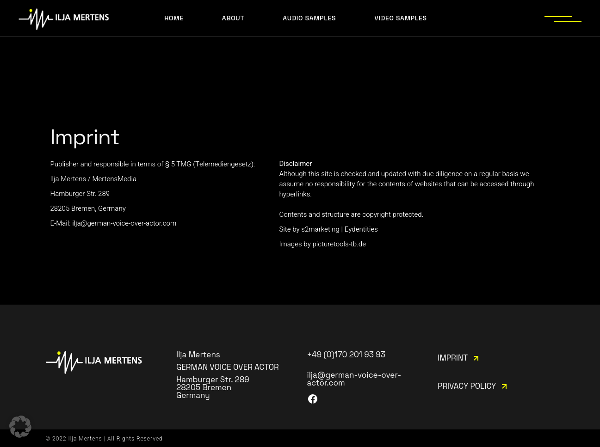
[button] (20, 426)
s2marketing (320, 229)
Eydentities (361, 229)
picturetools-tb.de (339, 244)
